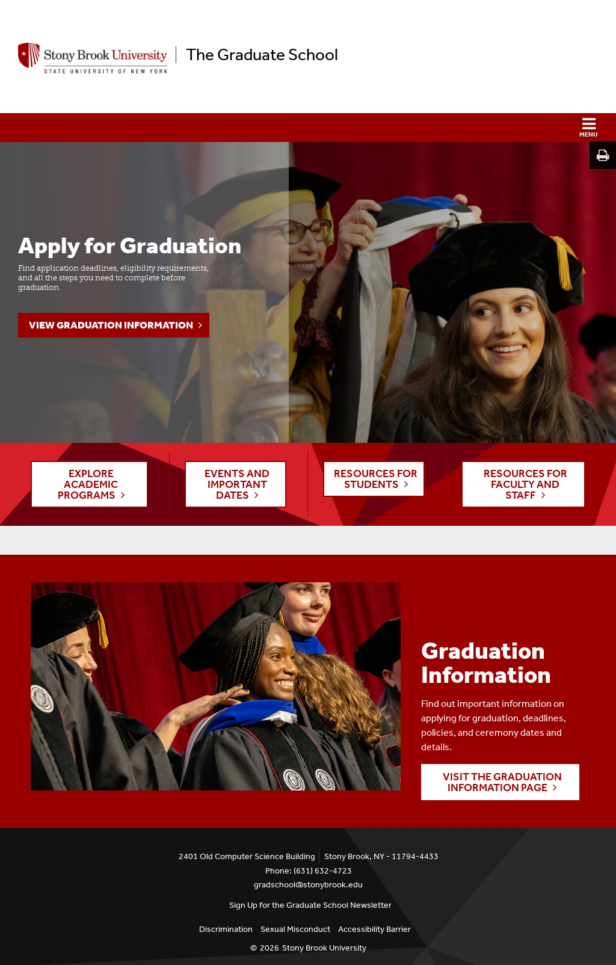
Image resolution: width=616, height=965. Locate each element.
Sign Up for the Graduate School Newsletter (310, 905)
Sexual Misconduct (295, 929)
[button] (308, 127)
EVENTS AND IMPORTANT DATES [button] (237, 484)
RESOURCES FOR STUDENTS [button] (375, 479)
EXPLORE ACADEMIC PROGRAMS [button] (88, 484)
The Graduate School (262, 54)
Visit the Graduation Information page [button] (502, 782)
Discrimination (226, 929)
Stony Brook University (324, 948)
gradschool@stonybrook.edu (308, 885)
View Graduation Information (111, 325)
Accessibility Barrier (374, 929)
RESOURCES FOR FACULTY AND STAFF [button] (525, 484)
